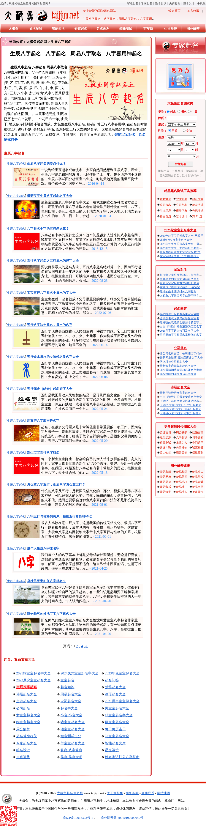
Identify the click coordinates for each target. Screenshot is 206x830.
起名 (173, 111)
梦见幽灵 (197, 486)
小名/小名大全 (71, 715)
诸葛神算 (197, 447)
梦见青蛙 (197, 482)
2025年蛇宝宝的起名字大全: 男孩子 (181, 235)
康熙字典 (181, 210)
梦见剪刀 (181, 476)
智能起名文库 (115, 743)
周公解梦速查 (180, 466)
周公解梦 (193, 28)
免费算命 (174, 3)
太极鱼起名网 (36, 42)
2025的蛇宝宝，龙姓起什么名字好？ (182, 248)
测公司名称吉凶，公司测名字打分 (181, 353)
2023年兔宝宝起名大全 (122, 673)
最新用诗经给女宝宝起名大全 (178, 392)
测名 (184, 111)
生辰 (194, 111)
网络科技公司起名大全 (174, 361)
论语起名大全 (115, 694)
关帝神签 (181, 447)
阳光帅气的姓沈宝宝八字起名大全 (51, 614)
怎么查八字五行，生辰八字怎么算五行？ (56, 484)
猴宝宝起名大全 (72, 729)
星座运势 (112, 750)
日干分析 (197, 437)
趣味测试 (125, 28)
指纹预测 (197, 452)
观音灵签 (181, 452)
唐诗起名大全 (26, 701)
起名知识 (67, 687)
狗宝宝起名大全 (28, 722)
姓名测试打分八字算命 (122, 757)
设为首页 (174, 11)
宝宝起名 (67, 680)
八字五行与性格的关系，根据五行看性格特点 (59, 516)
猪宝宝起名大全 (72, 722)
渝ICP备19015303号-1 (78, 817)
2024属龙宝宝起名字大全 (79, 673)
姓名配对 (103, 28)
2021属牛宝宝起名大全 (122, 701)
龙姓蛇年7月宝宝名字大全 (176, 239)
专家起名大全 (26, 743)
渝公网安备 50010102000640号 (120, 817)
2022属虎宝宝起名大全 (33, 680)
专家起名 (146, 3)
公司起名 (23, 708)
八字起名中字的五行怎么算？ (48, 228)
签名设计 (188, 3)
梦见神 (180, 486)
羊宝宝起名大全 (72, 743)
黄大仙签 (165, 452)
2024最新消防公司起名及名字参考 (181, 370)
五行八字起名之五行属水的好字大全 (53, 260)
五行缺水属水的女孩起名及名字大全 (53, 357)
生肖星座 (170, 28)
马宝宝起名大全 (117, 736)
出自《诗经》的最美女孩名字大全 (181, 396)
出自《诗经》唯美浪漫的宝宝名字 (181, 326)
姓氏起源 (165, 437)
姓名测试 (160, 3)
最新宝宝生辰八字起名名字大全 (49, 196)
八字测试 (181, 437)
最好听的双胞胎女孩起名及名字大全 (182, 322)
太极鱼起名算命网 (70, 793)
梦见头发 (197, 476)
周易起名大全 (70, 694)
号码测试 (197, 210)
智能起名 (132, 3)
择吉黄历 (165, 216)
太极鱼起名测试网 (180, 103)
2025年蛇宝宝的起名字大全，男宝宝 (182, 244)
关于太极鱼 (115, 793)
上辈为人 (181, 442)
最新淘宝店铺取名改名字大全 (178, 365)
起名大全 (197, 199)
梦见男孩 (165, 482)
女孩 (189, 130)
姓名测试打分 (70, 736)
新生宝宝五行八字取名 (43, 452)
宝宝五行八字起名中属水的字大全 (51, 293)
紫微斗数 (165, 447)
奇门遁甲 (197, 442)
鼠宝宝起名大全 (117, 722)
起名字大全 (69, 708)
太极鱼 (13, 28)
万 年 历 (197, 216)
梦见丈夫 (197, 471)
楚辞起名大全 (115, 687)
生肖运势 (23, 757)
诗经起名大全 (26, 694)
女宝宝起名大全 (28, 715)
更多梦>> (198, 491)
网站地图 (163, 793)
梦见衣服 (165, 471)
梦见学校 (181, 482)
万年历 (148, 28)
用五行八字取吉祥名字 (43, 420)
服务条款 (132, 793)
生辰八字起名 (61, 42)
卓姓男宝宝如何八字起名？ (46, 581)
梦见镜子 (165, 491)
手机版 (201, 3)
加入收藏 (193, 11)
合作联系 (147, 793)
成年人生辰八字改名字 (43, 548)
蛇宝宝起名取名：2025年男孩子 (179, 256)
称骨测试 (165, 442)
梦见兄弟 (165, 476)
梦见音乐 (165, 486)
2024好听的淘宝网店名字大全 (178, 374)
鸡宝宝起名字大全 (119, 715)
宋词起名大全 (70, 701)
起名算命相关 (26, 736)
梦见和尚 (181, 471)
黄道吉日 (165, 432)
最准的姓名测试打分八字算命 (178, 291)
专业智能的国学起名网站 (60, 15)
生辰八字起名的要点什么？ (46, 163)
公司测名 (181, 204)
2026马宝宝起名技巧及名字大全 (179, 330)
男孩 (175, 130)
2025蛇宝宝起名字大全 (33, 673)
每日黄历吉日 (115, 729)
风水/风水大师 (71, 757)
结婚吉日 (197, 432)
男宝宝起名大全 (117, 708)
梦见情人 (181, 491)
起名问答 (112, 680)
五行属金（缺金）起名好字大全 (49, 389)
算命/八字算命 (71, 750)
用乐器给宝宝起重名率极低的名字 (181, 334)
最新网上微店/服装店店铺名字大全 (181, 357)
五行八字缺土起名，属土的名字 (49, 325)
